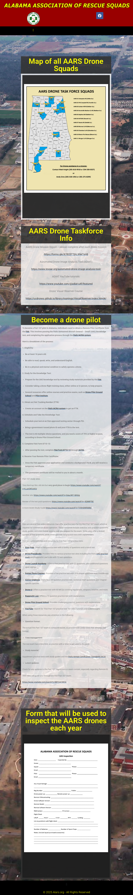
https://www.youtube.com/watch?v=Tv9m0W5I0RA (68, 508)
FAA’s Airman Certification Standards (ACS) (87, 657)
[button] (33, 30)
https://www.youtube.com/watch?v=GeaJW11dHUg (57, 495)
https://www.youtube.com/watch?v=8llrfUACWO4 (44, 682)
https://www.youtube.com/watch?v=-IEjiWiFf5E (73, 501)
